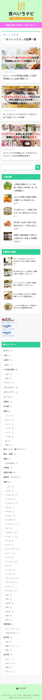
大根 (8, 599)
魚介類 (8, 654)
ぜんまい (10, 507)
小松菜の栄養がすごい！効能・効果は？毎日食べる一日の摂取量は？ (25, 187)
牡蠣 (8, 667)
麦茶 (8, 650)
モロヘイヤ (11, 582)
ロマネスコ (11, 590)
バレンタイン (11, 387)
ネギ (8, 565)
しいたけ (10, 499)
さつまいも (11, 495)
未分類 (8, 406)
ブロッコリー (12, 578)
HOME (21, 688)
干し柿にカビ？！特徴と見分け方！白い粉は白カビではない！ (25, 213)
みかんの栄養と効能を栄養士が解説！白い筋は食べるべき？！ (25, 200)
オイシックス (12, 629)
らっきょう (11, 536)
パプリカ (10, 570)
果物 (7, 411)
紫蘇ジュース (12, 646)
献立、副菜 (10, 454)
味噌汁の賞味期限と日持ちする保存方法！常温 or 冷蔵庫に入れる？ (26, 238)
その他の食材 (11, 369)
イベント (9, 382)
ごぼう (8, 365)
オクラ (9, 545)
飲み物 (8, 637)
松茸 (8, 607)
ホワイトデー (11, 392)
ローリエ (9, 397)
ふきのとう (11, 532)
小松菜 (9, 603)
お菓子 (8, 360)
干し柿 (9, 436)
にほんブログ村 (8, 329)
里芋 (8, 620)
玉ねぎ (9, 611)
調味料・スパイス (12, 477)
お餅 (8, 374)
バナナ (9, 432)
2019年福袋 (11, 463)
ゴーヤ (9, 557)
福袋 (7, 459)
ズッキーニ (11, 561)
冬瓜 (8, 595)
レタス (9, 586)
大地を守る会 (12, 633)
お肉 (7, 355)
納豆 (8, 378)
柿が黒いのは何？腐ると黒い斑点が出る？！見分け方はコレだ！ (25, 225)
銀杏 (8, 445)
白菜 (8, 615)
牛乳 (8, 642)
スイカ (9, 428)
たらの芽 (10, 520)
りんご (9, 424)
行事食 (8, 468)
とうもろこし (12, 524)
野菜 (7, 482)
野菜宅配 (9, 624)
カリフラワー (12, 549)
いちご (9, 416)
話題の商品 (10, 472)
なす (8, 528)
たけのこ (10, 515)
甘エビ (9, 671)
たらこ (9, 659)
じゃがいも (11, 503)
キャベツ (10, 553)
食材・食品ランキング (9, 323)
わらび (9, 540)
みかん (9, 420)
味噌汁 (8, 402)
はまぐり (10, 663)
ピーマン (10, 574)
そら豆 (9, 511)
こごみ (9, 486)
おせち (8, 350)
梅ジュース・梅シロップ (15, 449)
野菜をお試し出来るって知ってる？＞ (21, 25)
